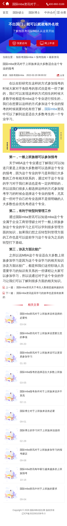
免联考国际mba (24, 57)
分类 (61, 12)
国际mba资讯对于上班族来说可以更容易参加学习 (41, 354)
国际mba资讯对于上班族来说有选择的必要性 (41, 315)
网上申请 (47, 43)
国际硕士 (18, 12)
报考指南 (41, 57)
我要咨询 (20, 43)
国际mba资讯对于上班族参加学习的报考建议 (41, 451)
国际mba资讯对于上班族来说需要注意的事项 (41, 335)
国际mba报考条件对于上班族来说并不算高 (41, 393)
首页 (5, 12)
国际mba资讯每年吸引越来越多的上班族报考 (41, 471)
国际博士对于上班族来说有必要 (37, 411)
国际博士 (34, 12)
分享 (60, 75)
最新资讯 (54, 57)
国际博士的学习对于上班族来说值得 (40, 430)
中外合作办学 (52, 12)
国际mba (50, 109)
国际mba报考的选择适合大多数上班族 (41, 372)
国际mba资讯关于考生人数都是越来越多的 (40, 287)
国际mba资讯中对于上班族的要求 (38, 488)
